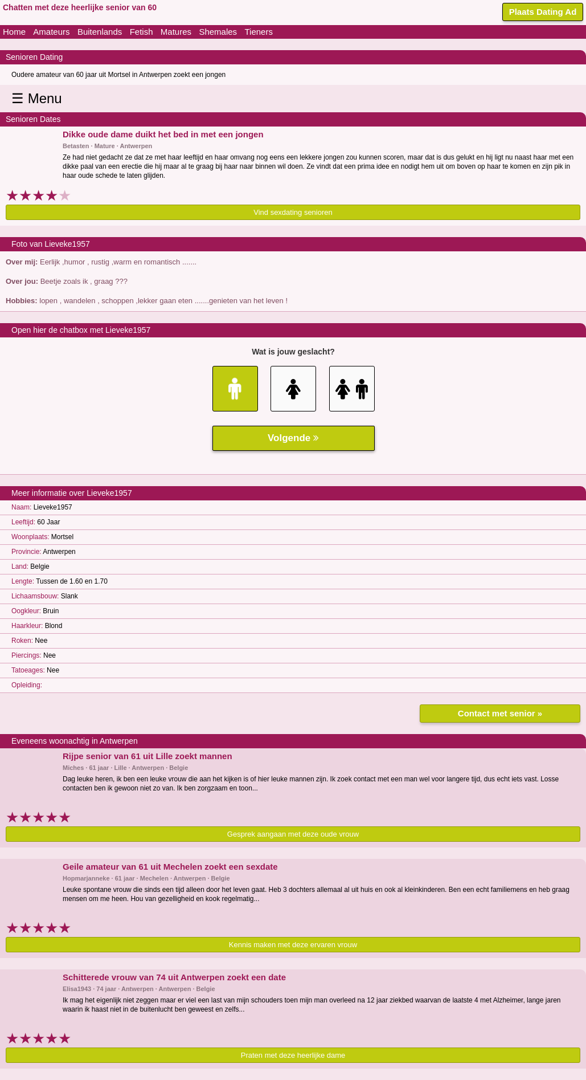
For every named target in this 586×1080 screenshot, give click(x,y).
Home (14, 31)
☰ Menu (36, 98)
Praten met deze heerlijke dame (293, 1055)
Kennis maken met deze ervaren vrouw (293, 944)
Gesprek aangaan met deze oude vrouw (293, 834)
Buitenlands (99, 31)
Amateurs (51, 31)
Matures (176, 31)
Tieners (258, 31)
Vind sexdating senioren (293, 212)
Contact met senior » (500, 713)
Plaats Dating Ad (543, 12)
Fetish (141, 31)
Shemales (218, 31)
